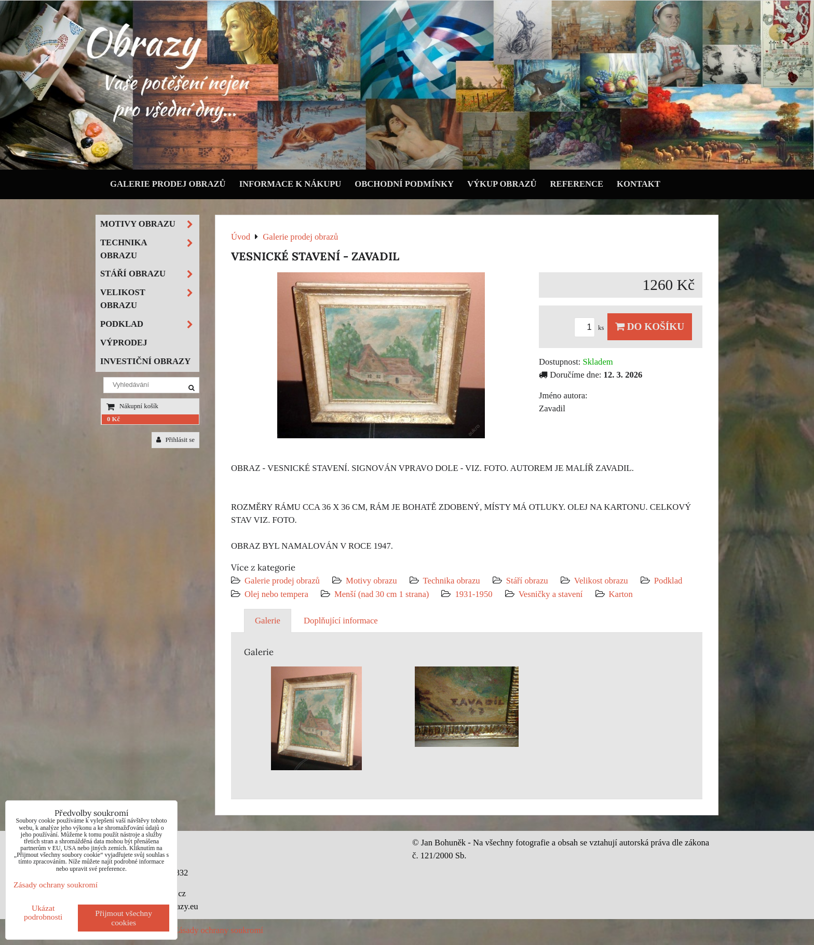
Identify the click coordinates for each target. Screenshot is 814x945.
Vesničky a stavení (552, 594)
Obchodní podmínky (404, 184)
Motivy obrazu (371, 581)
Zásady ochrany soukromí (218, 930)
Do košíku (649, 326)
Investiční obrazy (145, 361)
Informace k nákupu (290, 184)
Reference (577, 184)
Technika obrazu (451, 581)
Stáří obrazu (527, 581)
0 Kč (113, 419)
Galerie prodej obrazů (168, 184)
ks (590, 327)
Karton (621, 594)
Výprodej (123, 343)
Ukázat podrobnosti (43, 912)
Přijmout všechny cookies (123, 918)
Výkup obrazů (501, 184)
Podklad (668, 581)
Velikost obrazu (601, 581)
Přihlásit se (175, 439)
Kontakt (638, 184)
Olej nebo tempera (276, 594)
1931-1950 (473, 594)
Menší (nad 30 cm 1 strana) (382, 594)
